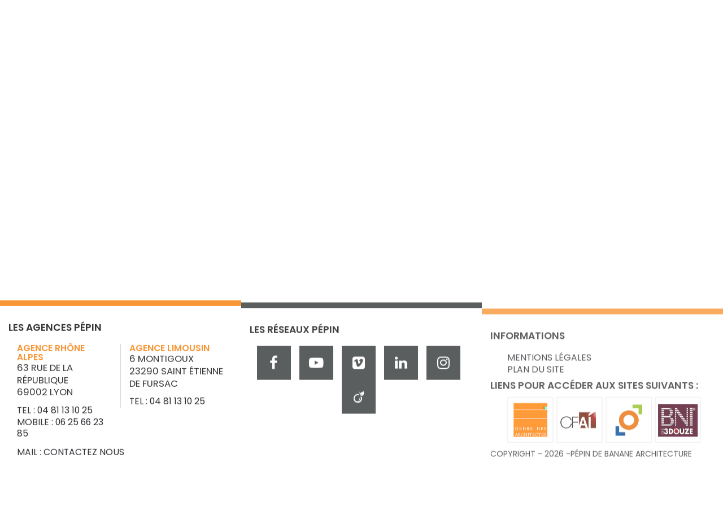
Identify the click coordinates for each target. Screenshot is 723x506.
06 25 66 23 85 (60, 430)
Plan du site (535, 384)
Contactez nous (83, 454)
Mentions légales (549, 373)
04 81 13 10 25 (65, 412)
